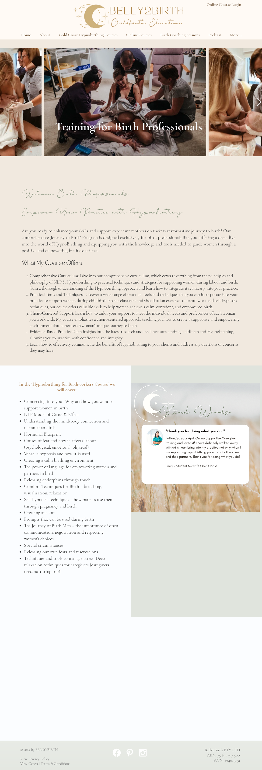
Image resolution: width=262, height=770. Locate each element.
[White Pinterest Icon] (129, 752)
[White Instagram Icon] (142, 752)
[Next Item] (259, 102)
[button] (45, 34)
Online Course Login (223, 4)
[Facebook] (116, 752)
